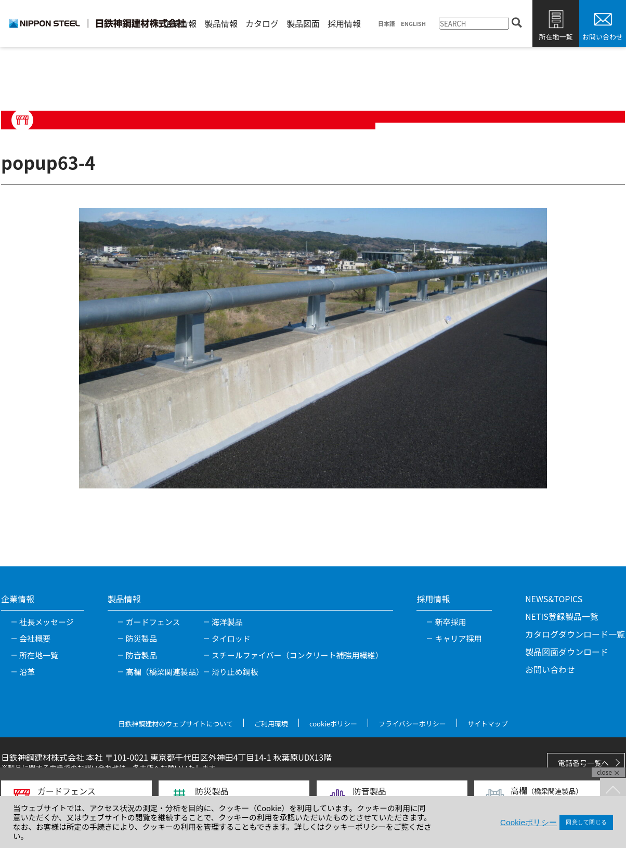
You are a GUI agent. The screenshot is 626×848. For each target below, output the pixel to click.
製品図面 (303, 23)
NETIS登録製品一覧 (561, 616)
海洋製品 (227, 621)
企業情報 (180, 23)
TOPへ (613, 791)
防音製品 (141, 655)
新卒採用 (450, 621)
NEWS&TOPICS (553, 598)
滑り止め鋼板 (235, 671)
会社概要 (34, 638)
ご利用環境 (271, 723)
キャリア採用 (458, 638)
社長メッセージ (46, 621)
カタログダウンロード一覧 (575, 634)
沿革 (27, 671)
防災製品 (141, 638)
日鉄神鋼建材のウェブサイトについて (175, 723)
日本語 (386, 24)
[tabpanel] (313, 348)
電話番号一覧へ (583, 763)
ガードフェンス (153, 621)
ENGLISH (413, 24)
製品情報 (221, 23)
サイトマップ (487, 723)
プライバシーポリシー (412, 723)
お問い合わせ (602, 37)
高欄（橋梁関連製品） (165, 671)
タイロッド (231, 638)
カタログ (262, 23)
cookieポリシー (333, 723)
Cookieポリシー (528, 822)
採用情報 (344, 23)
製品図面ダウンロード (566, 651)
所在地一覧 (555, 37)
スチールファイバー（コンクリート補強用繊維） (297, 655)
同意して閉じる (586, 822)
